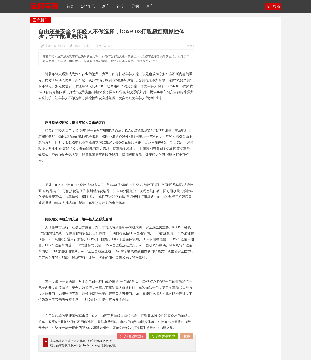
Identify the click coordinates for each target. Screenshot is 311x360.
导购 (134, 6)
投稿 (276, 6)
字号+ (190, 46)
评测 (119, 6)
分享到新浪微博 (131, 336)
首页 (69, 6)
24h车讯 (87, 6)
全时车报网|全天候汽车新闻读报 (44, 6)
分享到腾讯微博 (163, 336)
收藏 (187, 336)
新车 (105, 6)
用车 (149, 6)
